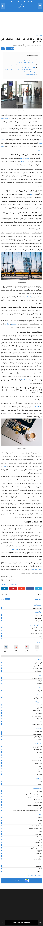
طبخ (40, 782)
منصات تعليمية (37, 802)
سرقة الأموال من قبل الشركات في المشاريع (21, 40)
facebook (7, 599)
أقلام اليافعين (37, 671)
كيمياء (39, 845)
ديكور (39, 772)
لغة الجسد (38, 740)
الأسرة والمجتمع (36, 761)
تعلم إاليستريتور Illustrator (34, 805)
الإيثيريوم (6, 324)
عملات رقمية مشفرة (11, 584)
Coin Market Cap (26, 380)
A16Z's (32, 194)
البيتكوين (13, 324)
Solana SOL (35, 406)
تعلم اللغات (38, 791)
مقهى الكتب (37, 698)
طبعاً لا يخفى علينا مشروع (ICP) (28, 67)
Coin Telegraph (24, 158)
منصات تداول (4, 118)
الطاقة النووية (37, 859)
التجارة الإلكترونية (36, 716)
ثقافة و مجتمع (37, 747)
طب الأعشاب (37, 639)
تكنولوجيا (38, 752)
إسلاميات (38, 866)
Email (3, 48)
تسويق (39, 708)
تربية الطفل (38, 663)
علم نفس (38, 818)
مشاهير (39, 755)
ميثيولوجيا (38, 854)
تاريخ (40, 832)
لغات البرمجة (37, 800)
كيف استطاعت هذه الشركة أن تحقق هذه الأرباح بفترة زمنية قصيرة (20, 65)
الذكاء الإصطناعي (36, 848)
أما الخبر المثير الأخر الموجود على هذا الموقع (26, 62)
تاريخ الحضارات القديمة (35, 829)
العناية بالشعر (37, 621)
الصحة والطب (37, 631)
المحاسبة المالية (36, 724)
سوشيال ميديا (37, 763)
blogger (3, 599)
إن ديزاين (39, 808)
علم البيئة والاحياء (36, 826)
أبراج (40, 766)
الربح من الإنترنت (37, 711)
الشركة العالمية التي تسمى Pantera (27, 60)
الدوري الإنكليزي (36, 678)
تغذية (39, 784)
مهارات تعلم (37, 737)
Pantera (23, 161)
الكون (39, 823)
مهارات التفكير (37, 734)
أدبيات (39, 691)
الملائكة (39, 872)
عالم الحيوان (38, 834)
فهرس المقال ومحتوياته (31, 55)
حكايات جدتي (37, 666)
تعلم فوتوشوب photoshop (33, 794)
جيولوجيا (39, 851)
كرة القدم (38, 684)
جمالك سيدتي (37, 615)
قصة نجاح (38, 713)
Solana (4, 466)
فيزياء (39, 840)
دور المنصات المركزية (30, 74)
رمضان (39, 869)
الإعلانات (28, 297)
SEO (40, 722)
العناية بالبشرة (37, 618)
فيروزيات (39, 775)
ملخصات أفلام (37, 608)
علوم (39, 821)
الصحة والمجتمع (36, 628)
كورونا (39, 636)
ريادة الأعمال (37, 705)
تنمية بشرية (38, 732)
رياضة (39, 681)
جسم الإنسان (37, 843)
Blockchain (14, 549)
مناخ (40, 856)
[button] (21, 880)
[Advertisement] (21, 23)
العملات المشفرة (37, 569)
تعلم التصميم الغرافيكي (34, 797)
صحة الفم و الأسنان (36, 634)
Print (8, 48)
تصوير (39, 769)
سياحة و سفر (37, 758)
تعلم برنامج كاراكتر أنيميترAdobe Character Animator (27, 811)
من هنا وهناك (37, 750)
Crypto (3, 584)
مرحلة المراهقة (37, 669)
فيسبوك (39, 719)
